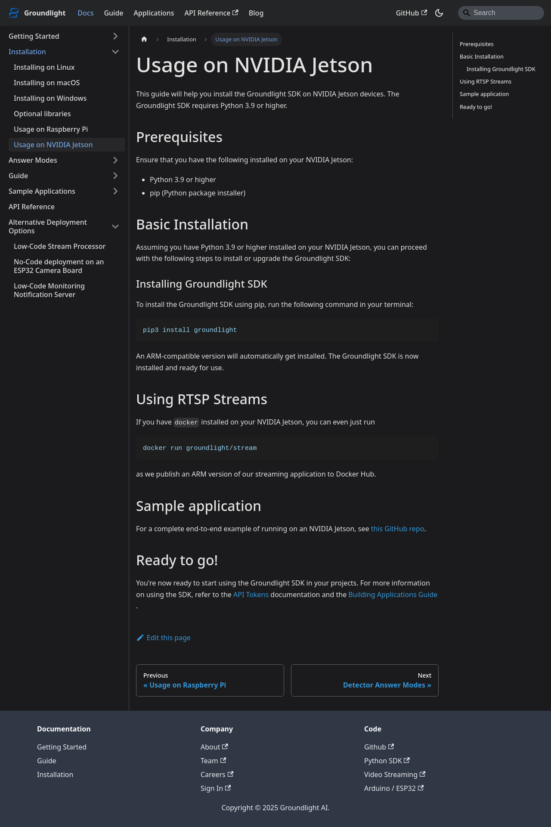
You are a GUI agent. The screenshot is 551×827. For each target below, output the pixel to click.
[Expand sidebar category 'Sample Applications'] (115, 191)
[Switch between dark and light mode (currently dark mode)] (439, 13)
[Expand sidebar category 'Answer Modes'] (115, 160)
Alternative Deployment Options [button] (48, 226)
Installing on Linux (44, 67)
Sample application (484, 94)
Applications (154, 13)
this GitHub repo (397, 528)
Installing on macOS (47, 82)
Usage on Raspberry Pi (51, 129)
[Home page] (144, 39)
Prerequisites (477, 44)
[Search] (501, 13)
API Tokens (251, 594)
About (214, 747)
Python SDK (387, 760)
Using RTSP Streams (485, 81)
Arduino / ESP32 (394, 788)
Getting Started (34, 36)
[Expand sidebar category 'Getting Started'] (115, 36)
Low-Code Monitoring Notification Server (49, 290)
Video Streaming (394, 774)
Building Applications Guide (392, 594)
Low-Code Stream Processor (59, 246)
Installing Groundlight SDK (501, 69)
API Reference (211, 13)
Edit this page (163, 637)
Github (379, 747)
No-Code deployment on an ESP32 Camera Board (59, 266)
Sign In (216, 788)
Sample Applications (42, 191)
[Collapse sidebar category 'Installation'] (115, 52)
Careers (217, 774)
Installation (27, 51)
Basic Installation (482, 56)
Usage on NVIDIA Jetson (53, 144)
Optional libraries (42, 113)
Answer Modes (33, 160)
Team (213, 760)
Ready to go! (476, 107)
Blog (256, 13)
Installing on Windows (50, 98)
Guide (113, 13)
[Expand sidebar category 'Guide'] (115, 176)
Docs (85, 13)
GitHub (411, 13)
